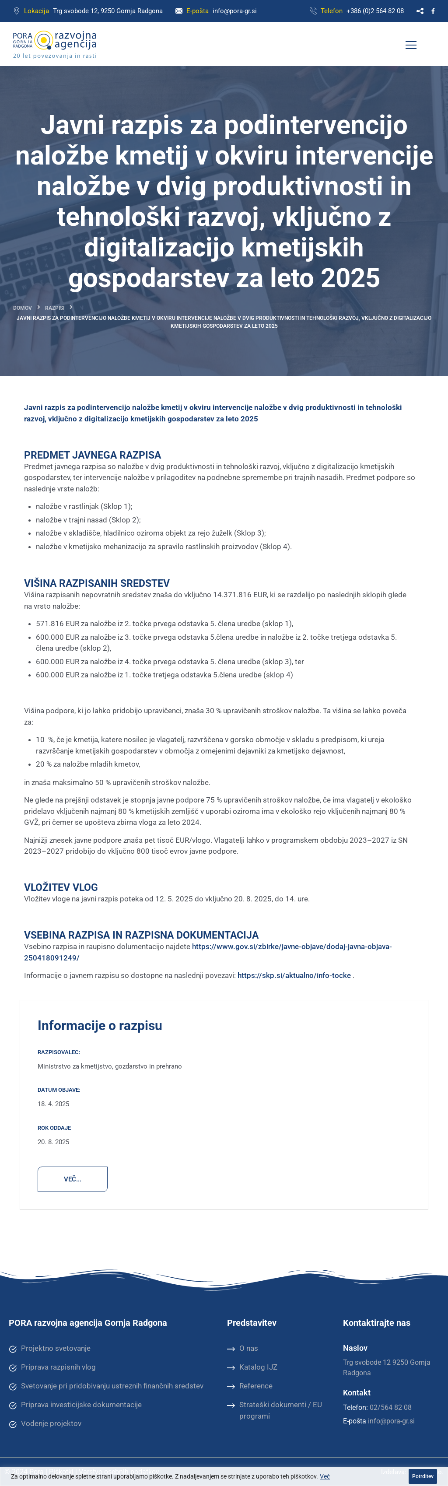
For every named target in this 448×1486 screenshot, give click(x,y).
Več (325, 1476)
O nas (242, 1348)
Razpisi (54, 308)
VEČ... (72, 1179)
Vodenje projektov (45, 1424)
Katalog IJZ (252, 1367)
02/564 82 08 (391, 1407)
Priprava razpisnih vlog (52, 1367)
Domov (22, 308)
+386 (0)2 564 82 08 (375, 11)
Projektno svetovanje (50, 1348)
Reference (250, 1386)
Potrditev (423, 1476)
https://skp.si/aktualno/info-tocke (294, 975)
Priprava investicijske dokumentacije (75, 1405)
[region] (224, 1476)
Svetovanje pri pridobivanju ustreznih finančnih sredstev (106, 1386)
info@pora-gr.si (235, 11)
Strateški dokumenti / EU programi (274, 1410)
